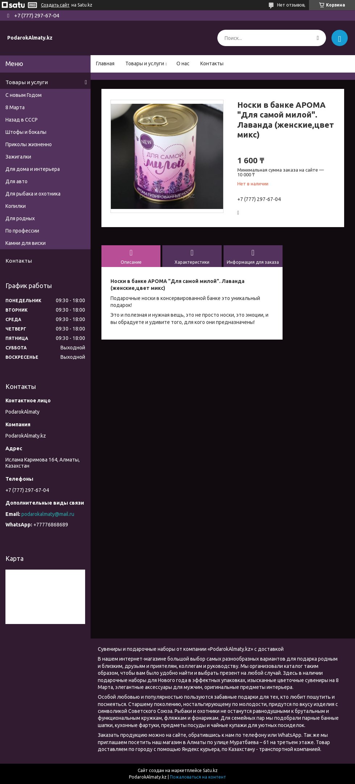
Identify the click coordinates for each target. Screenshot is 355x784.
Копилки (15, 206)
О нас (182, 63)
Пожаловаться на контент (198, 777)
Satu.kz (210, 770)
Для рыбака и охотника (32, 194)
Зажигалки (18, 157)
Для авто (16, 181)
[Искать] (318, 38)
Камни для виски (25, 243)
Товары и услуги (144, 63)
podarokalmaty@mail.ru (47, 514)
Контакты (212, 63)
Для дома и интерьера (32, 169)
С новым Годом (23, 95)
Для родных (20, 218)
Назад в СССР (21, 120)
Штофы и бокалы (25, 132)
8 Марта (15, 107)
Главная (105, 63)
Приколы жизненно (28, 144)
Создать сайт (55, 5)
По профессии (22, 231)
